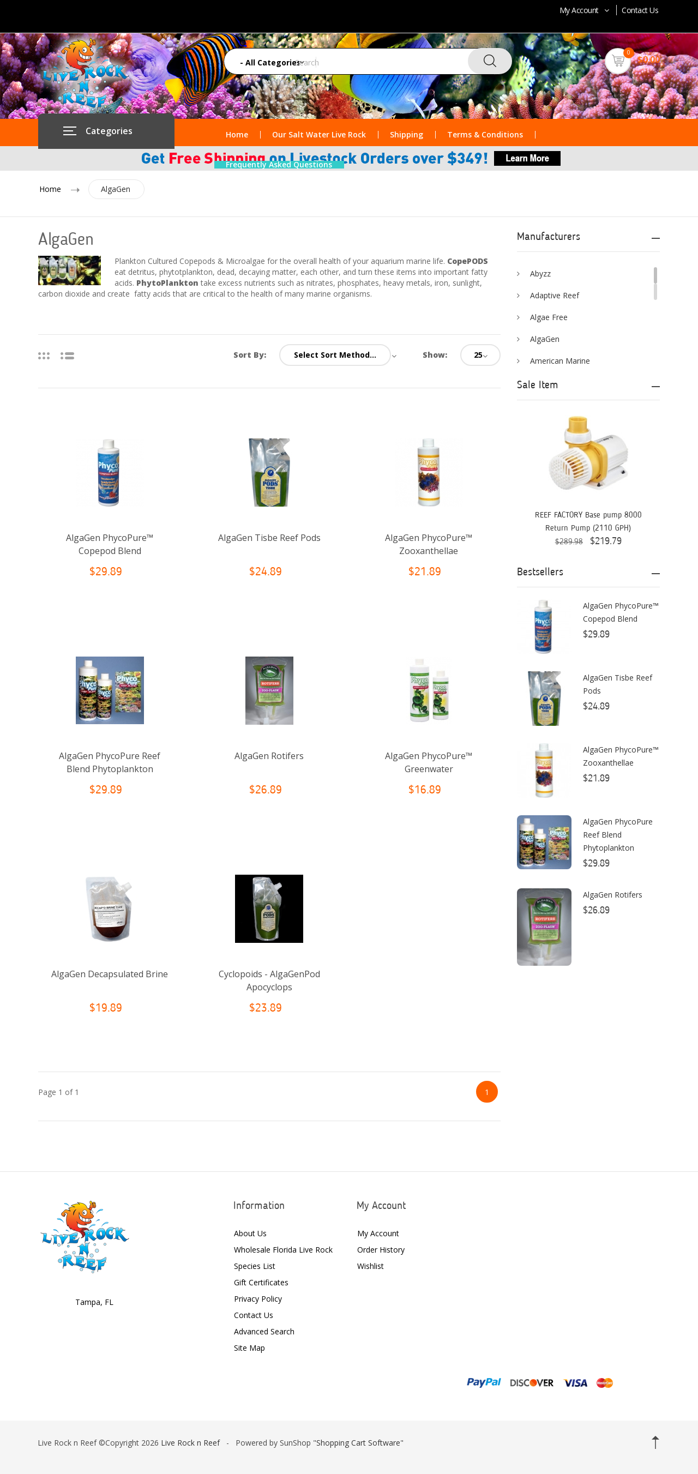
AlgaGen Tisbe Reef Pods (269, 538)
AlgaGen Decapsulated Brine (109, 974)
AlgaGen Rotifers (269, 756)
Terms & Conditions (485, 135)
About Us (250, 1233)
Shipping (406, 135)
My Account (585, 10)
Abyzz (540, 273)
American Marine (560, 361)
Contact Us (640, 10)
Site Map (249, 1348)
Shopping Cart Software (358, 1442)
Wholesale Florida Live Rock (283, 1249)
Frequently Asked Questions (279, 165)
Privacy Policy (258, 1298)
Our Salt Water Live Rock (319, 135)
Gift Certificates (261, 1282)
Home (237, 135)
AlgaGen (117, 189)
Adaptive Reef (554, 295)
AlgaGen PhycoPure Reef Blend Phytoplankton (618, 834)
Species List (254, 1266)
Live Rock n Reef (190, 1442)
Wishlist (370, 1266)
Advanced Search (264, 1331)
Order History (381, 1249)
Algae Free (549, 317)
